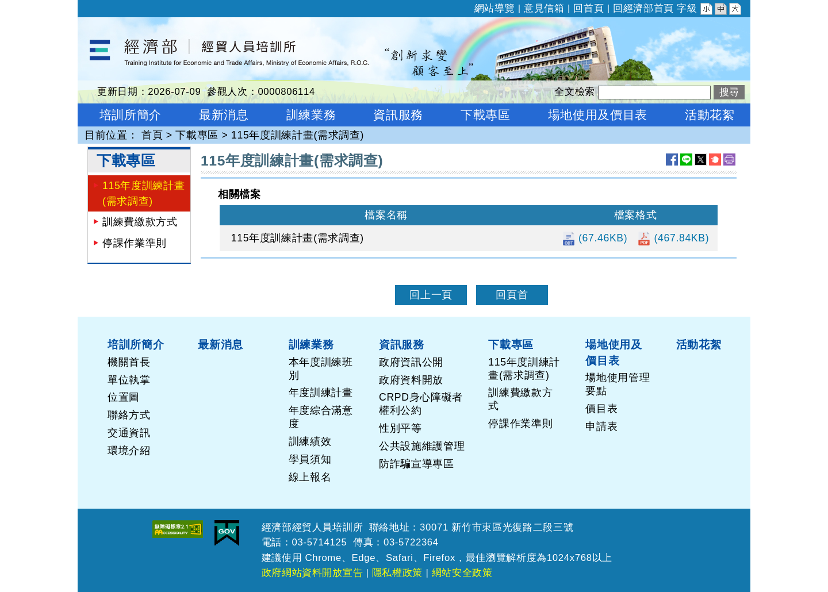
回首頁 (588, 8)
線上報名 (310, 477)
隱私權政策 (397, 572)
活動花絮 (699, 344)
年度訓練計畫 (321, 392)
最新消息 (220, 344)
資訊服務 (401, 344)
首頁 (152, 135)
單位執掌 (129, 380)
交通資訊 (129, 433)
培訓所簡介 (136, 344)
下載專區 (196, 135)
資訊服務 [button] (398, 114)
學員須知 (310, 459)
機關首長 (129, 362)
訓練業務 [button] (311, 114)
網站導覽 (494, 8)
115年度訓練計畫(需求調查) (297, 135)
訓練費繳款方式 (140, 222)
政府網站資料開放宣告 (312, 572)
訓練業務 (311, 344)
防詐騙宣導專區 (416, 464)
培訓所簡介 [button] (130, 114)
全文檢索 (574, 91)
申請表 (601, 426)
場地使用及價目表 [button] (597, 114)
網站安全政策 (462, 572)
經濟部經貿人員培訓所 (131, 24)
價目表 (601, 408)
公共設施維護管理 (422, 446)
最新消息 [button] (224, 114)
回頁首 (512, 295)
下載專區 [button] (486, 114)
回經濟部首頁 (643, 8)
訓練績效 (310, 441)
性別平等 (400, 428)
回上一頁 (431, 295)
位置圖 (124, 397)
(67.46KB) (595, 238)
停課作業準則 (134, 243)
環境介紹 (129, 450)
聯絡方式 (129, 415)
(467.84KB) (673, 238)
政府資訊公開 (411, 362)
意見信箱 (544, 8)
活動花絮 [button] (710, 114)
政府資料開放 (411, 380)
